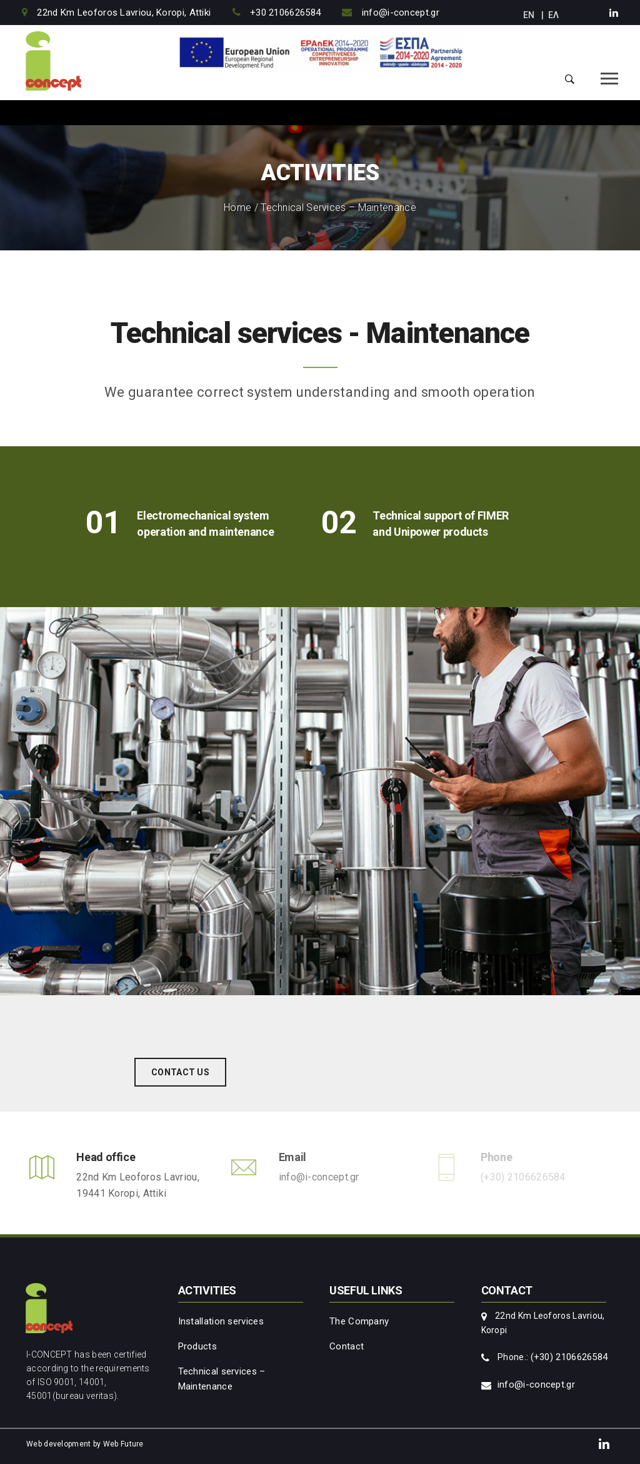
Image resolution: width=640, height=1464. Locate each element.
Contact (346, 1346)
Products (197, 1346)
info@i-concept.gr (319, 1177)
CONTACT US (180, 1072)
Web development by (63, 1444)
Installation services (221, 1321)
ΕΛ (553, 15)
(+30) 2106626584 (569, 1357)
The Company (359, 1321)
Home (237, 207)
